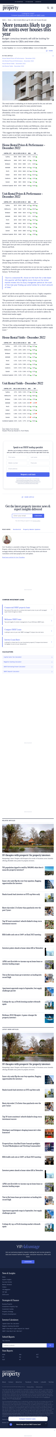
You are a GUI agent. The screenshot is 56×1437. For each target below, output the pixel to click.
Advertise (38, 1)
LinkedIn (43, 1382)
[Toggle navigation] (52, 8)
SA (20, 1357)
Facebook (28, 1382)
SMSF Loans (41, 15)
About (4, 1382)
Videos (4, 1287)
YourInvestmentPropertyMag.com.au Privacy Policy (27, 481)
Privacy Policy (30, 1386)
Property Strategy (7, 1311)
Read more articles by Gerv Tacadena (13, 557)
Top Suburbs (6, 1340)
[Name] (16, 457)
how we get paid (16, 1398)
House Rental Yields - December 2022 (14, 63)
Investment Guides (8, 1309)
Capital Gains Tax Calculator (10, 1323)
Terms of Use (39, 1386)
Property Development (9, 1314)
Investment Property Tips (10, 1306)
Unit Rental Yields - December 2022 (13, 66)
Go (50, 1345)
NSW (3, 1354)
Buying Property (7, 1304)
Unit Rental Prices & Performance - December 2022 (18, 61)
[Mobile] (16, 463)
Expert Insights (6, 1279)
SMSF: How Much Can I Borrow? (12, 1331)
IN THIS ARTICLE (7, 55)
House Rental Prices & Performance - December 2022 (18, 58)
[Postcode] (39, 463)
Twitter (36, 1382)
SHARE (49, 50)
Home (4, 20)
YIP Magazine (29, 1)
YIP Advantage (19, 1)
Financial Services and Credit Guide (11, 1413)
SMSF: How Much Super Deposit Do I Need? (15, 1328)
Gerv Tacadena (8, 48)
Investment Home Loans (26, 15)
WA (20, 1354)
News (4, 1277)
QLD (3, 1359)
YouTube (51, 1382)
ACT (37, 1354)
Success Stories (7, 1282)
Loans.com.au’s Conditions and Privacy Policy (28, 483)
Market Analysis (7, 1284)
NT (20, 1359)
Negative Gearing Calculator (10, 1326)
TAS (37, 1357)
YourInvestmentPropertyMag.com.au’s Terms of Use (27, 480)
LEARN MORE (28, 1261)
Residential (17, 529)
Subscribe (38, 515)
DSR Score (5, 1294)
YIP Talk (4, 1292)
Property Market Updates (31, 529)
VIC (3, 1357)
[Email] (28, 469)
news (9, 20)
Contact (10, 1382)
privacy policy (36, 520)
